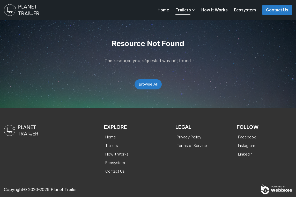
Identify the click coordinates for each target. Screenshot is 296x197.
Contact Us (277, 10)
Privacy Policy (189, 137)
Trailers (183, 10)
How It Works (214, 10)
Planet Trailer (64, 189)
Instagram (246, 145)
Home (163, 10)
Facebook (247, 137)
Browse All (148, 84)
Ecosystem (245, 10)
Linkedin (245, 154)
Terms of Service (192, 145)
